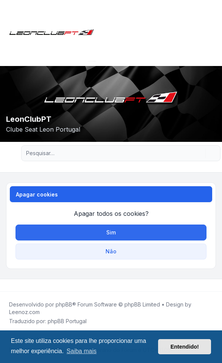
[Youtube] (19, 285)
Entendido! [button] (185, 347)
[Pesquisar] (199, 153)
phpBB (64, 304)
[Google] (25, 285)
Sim (111, 232)
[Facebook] (7, 285)
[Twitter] (13, 285)
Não (111, 251)
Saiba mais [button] (81, 351)
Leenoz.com (24, 312)
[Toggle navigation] (213, 33)
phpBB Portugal (67, 321)
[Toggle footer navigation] (213, 285)
